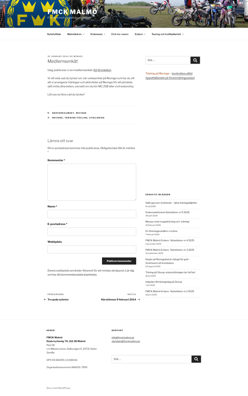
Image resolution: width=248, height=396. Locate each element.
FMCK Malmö (73, 12)
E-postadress (57, 224)
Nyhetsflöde (54, 34)
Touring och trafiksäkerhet (168, 34)
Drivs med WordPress (58, 388)
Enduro (140, 34)
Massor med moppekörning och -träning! (167, 221)
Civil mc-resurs (119, 34)
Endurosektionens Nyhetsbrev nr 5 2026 (167, 212)
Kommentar (56, 160)
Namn (52, 206)
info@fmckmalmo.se (123, 337)
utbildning (97, 118)
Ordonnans (98, 34)
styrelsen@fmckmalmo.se (126, 341)
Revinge (81, 113)
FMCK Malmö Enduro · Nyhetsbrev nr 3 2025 (169, 249)
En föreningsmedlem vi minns (161, 231)
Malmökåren (76, 34)
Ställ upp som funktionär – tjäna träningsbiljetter (171, 202)
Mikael (78, 56)
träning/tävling (76, 118)
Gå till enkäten (102, 70)
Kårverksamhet (63, 113)
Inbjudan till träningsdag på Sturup (163, 281)
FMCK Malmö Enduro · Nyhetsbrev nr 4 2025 (169, 240)
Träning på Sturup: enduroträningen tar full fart (170, 272)
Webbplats (55, 241)
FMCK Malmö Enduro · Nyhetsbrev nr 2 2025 (169, 291)
